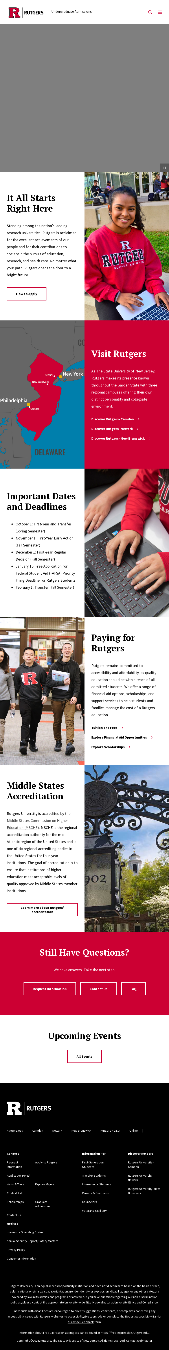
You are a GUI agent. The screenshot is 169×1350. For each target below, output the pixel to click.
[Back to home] (36, 1108)
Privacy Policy (16, 1250)
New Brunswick (81, 1130)
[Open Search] (150, 12)
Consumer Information (21, 1258)
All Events (84, 1056)
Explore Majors (45, 1184)
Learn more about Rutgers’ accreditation (42, 909)
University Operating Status (25, 1232)
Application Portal (18, 1175)
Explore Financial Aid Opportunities (122, 737)
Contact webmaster (139, 1341)
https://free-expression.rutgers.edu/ (125, 1333)
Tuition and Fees (107, 727)
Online (133, 1130)
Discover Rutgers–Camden (115, 419)
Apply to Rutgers (46, 1162)
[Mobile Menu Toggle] (160, 12)
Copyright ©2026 (28, 1341)
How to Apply (26, 293)
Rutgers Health (110, 1130)
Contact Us (99, 989)
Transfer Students (94, 1175)
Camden (37, 1130)
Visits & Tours (15, 1184)
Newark (57, 1130)
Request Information (50, 989)
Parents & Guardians (95, 1193)
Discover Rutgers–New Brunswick (121, 438)
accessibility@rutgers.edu (85, 1316)
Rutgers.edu (15, 1130)
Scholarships (15, 1202)
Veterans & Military (94, 1211)
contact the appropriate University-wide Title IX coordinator (71, 1302)
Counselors (89, 1202)
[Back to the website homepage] (26, 12)
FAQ (133, 989)
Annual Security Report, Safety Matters (32, 1241)
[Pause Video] (164, 168)
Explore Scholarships (111, 747)
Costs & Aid (14, 1193)
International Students (96, 1184)
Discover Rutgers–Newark (115, 428)
